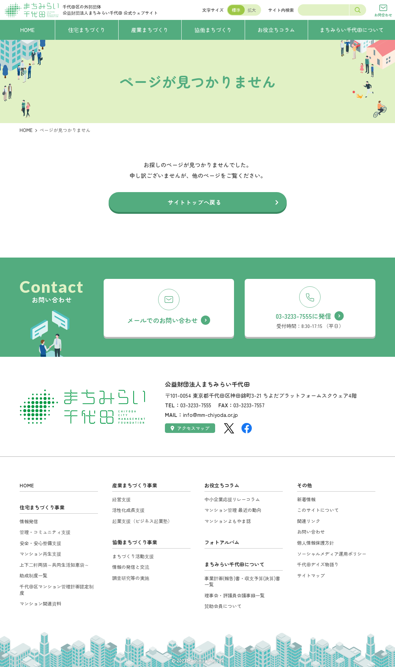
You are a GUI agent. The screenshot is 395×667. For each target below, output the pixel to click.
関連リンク (308, 521)
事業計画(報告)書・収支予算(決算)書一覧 (242, 581)
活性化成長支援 (128, 510)
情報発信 (29, 521)
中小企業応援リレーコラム (232, 499)
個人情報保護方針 (315, 542)
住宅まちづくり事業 (42, 507)
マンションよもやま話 (227, 521)
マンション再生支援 (40, 553)
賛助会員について (222, 606)
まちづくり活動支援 (133, 556)
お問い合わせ (311, 531)
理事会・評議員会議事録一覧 (234, 595)
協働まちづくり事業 (134, 542)
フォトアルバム (221, 542)
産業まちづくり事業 (134, 485)
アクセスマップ (190, 428)
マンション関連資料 (40, 603)
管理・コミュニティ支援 (45, 532)
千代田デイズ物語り (318, 564)
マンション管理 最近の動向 (232, 510)
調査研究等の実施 (130, 578)
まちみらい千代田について (234, 564)
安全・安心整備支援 (40, 543)
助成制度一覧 (33, 575)
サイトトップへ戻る (195, 202)
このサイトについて (318, 510)
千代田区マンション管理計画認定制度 (57, 589)
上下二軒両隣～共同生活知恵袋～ (54, 564)
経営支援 (121, 499)
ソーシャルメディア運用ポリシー (332, 553)
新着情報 (306, 499)
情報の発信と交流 (130, 566)
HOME (26, 130)
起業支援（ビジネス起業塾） (142, 521)
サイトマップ (311, 575)
